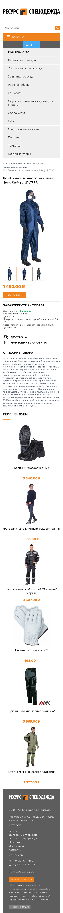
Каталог (18, 36)
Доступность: (10, 311)
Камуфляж (15, 93)
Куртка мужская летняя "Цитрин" (31, 772)
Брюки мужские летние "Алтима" (31, 711)
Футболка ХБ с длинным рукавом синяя (31, 528)
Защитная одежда (20, 76)
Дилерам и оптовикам (23, 835)
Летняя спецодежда (22, 60)
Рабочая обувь (18, 85)
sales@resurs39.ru (23, 872)
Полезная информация (23, 839)
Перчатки (15, 137)
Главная (7, 164)
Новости (14, 842)
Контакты (15, 850)
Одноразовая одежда (15, 167)
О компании (16, 846)
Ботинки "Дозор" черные (31, 468)
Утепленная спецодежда (25, 68)
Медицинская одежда (23, 129)
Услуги (13, 831)
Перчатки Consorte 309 (31, 650)
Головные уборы (19, 154)
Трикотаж (14, 145)
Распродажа (18, 52)
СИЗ (11, 121)
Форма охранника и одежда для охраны (31, 103)
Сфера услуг (16, 113)
